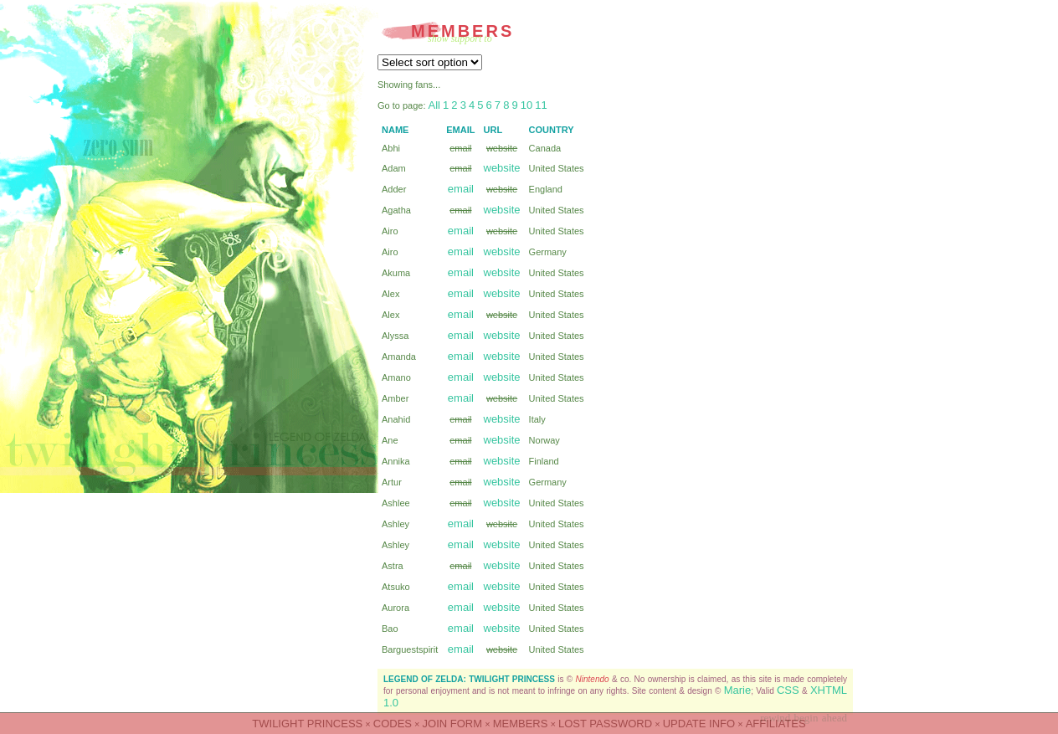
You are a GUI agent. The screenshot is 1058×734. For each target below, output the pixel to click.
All (434, 105)
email (461, 188)
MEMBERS (520, 723)
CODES (392, 723)
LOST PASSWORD (605, 723)
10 (526, 105)
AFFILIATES (776, 723)
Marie (738, 690)
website (502, 168)
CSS (788, 690)
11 (541, 105)
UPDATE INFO (699, 723)
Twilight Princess (307, 723)
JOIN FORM (453, 723)
